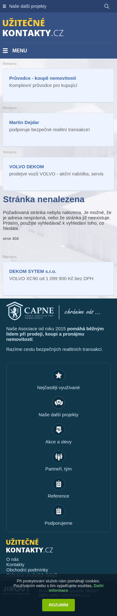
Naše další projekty (27, 6)
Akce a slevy (58, 441)
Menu (19, 50)
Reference (58, 496)
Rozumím (58, 605)
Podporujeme (58, 523)
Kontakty (15, 564)
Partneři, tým (58, 468)
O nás (12, 559)
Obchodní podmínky (27, 569)
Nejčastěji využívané (58, 387)
